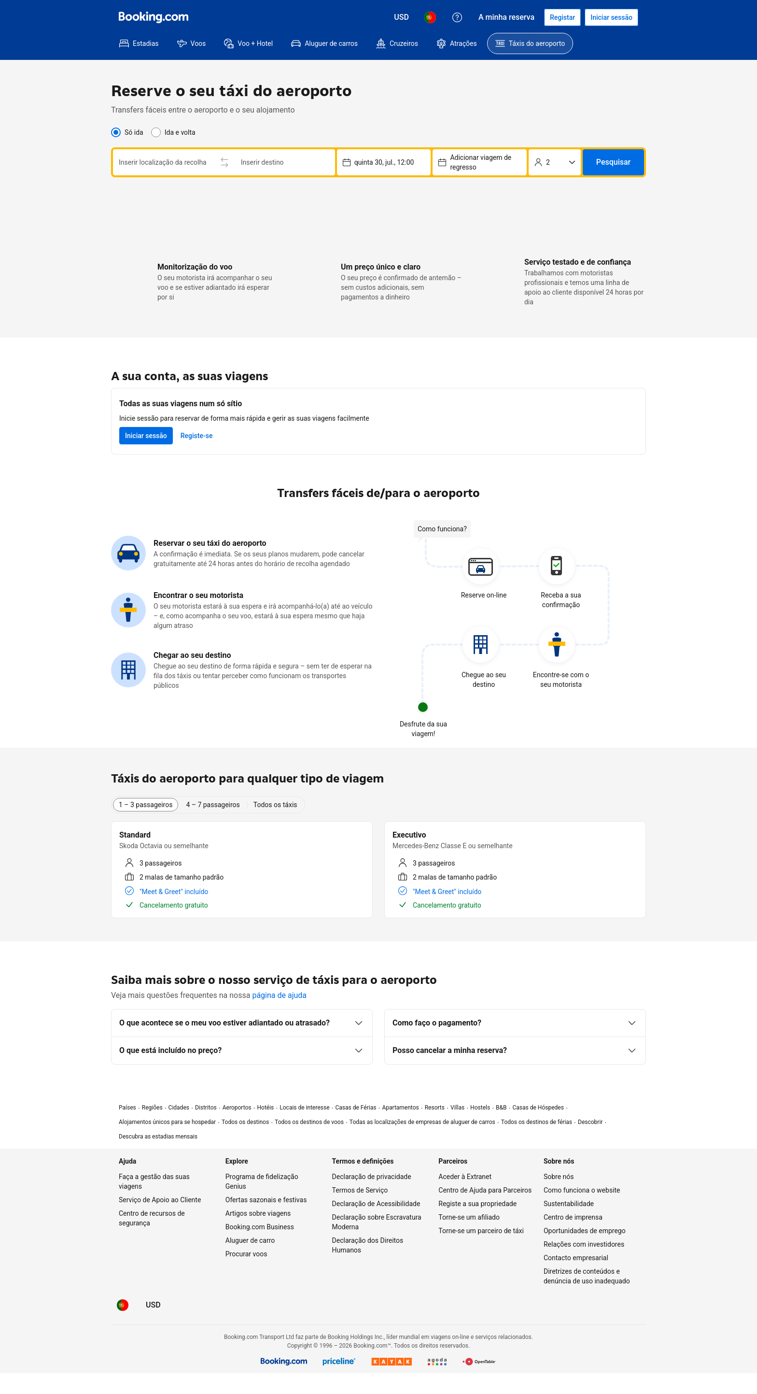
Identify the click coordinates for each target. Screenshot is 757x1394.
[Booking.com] (153, 17)
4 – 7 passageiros (212, 805)
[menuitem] (139, 43)
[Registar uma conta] (562, 17)
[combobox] (163, 162)
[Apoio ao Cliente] (457, 17)
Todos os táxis (275, 805)
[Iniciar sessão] (611, 17)
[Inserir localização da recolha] (163, 162)
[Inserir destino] (285, 162)
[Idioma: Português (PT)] (430, 17)
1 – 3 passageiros (145, 805)
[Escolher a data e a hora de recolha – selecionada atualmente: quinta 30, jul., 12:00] (384, 162)
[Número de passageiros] (555, 162)
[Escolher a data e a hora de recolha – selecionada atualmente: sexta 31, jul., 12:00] (480, 162)
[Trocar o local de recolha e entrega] (224, 162)
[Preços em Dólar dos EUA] (401, 17)
